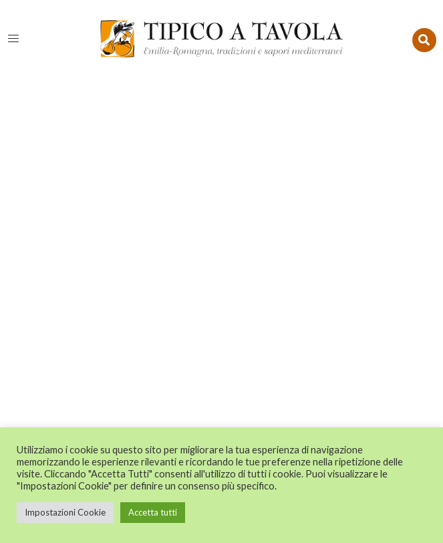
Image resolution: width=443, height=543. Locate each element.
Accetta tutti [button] (152, 512)
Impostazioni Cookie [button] (65, 512)
